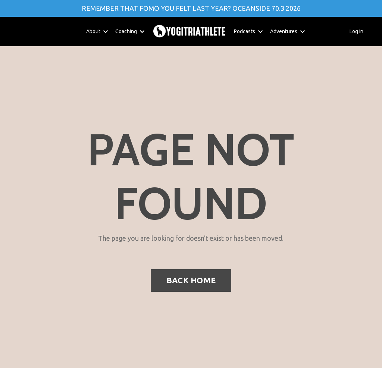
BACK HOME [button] (191, 280)
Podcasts (248, 31)
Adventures (287, 31)
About (97, 31)
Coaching (129, 31)
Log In (356, 31)
